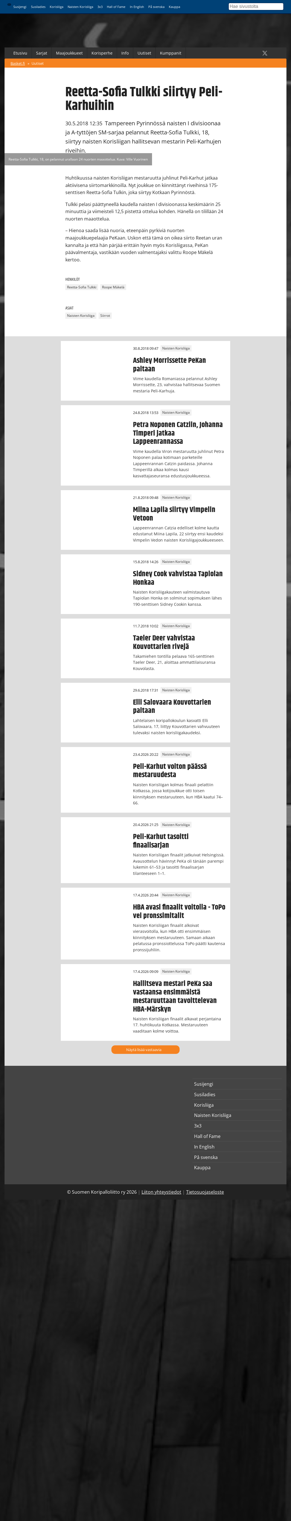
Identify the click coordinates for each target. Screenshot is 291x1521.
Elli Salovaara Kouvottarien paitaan (172, 706)
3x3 (100, 7)
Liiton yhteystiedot (161, 1192)
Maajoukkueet (69, 53)
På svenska (156, 7)
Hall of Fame (116, 7)
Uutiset (144, 53)
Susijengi (19, 7)
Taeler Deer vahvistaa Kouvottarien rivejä (164, 642)
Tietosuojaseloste (205, 1192)
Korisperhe (102, 53)
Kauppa (174, 7)
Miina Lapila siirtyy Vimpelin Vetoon (174, 514)
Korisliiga (56, 7)
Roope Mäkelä (113, 287)
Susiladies (38, 7)
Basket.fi (18, 63)
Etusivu (20, 53)
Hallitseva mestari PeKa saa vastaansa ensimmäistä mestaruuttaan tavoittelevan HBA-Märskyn (175, 996)
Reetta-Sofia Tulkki (81, 287)
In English (137, 7)
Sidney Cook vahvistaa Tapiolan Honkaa (178, 578)
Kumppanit (170, 53)
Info (125, 53)
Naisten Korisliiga (80, 7)
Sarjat (41, 53)
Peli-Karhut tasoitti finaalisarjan (161, 841)
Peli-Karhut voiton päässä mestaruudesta (170, 771)
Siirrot (105, 315)
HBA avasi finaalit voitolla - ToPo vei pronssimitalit (179, 911)
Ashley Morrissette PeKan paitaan (169, 365)
